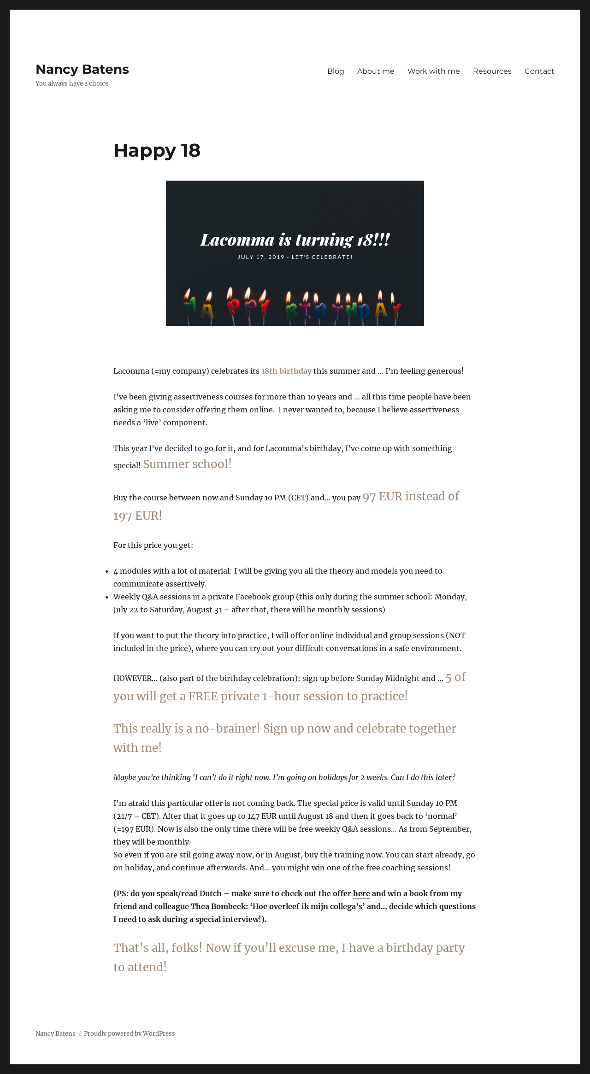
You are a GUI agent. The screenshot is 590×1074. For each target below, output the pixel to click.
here (361, 893)
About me (376, 71)
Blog (335, 71)
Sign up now (296, 729)
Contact (540, 71)
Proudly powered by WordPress (129, 1034)
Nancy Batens (82, 69)
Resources (492, 71)
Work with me (433, 71)
